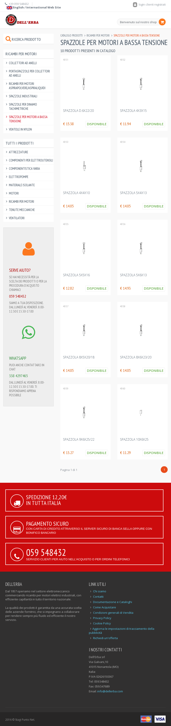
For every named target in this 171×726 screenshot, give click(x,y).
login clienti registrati (149, 4)
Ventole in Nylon (20, 129)
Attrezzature (18, 152)
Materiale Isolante (22, 185)
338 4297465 (18, 375)
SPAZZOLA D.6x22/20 (78, 110)
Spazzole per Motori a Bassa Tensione (28, 119)
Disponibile (96, 124)
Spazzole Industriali (23, 96)
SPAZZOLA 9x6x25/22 (78, 439)
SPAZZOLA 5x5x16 (76, 275)
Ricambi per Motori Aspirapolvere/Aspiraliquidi (27, 86)
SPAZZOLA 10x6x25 (134, 439)
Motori (14, 193)
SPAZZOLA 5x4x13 (133, 193)
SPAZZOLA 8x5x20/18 (78, 357)
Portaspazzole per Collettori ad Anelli (29, 73)
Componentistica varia (24, 168)
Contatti (98, 597)
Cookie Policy (102, 623)
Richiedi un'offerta (105, 638)
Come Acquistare (104, 607)
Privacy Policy (102, 618)
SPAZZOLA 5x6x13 (133, 275)
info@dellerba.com (110, 691)
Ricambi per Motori (98, 35)
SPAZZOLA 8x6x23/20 (135, 357)
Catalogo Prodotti (71, 35)
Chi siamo (99, 591)
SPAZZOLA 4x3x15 (133, 110)
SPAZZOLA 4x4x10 (76, 193)
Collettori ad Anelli (23, 63)
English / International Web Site (34, 7)
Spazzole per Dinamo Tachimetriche (23, 106)
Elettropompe (18, 177)
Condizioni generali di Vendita (113, 613)
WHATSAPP (17, 358)
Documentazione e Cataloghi (112, 602)
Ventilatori (16, 218)
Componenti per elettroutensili (31, 160)
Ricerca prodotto (23, 39)
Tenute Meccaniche (22, 210)
